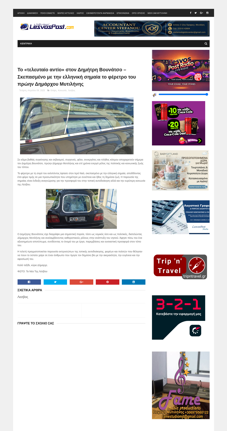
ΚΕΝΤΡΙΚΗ (26, 43)
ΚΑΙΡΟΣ (80, 13)
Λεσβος (71, 90)
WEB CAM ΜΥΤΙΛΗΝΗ (157, 13)
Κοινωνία (62, 90)
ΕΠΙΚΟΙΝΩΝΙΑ (123, 13)
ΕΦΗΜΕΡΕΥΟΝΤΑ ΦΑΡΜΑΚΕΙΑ (100, 13)
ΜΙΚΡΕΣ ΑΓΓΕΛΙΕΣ (65, 13)
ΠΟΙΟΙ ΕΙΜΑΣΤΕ (47, 13)
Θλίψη (53, 90)
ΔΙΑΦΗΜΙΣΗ (32, 13)
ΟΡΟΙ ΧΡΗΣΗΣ (138, 13)
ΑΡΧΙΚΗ (21, 13)
